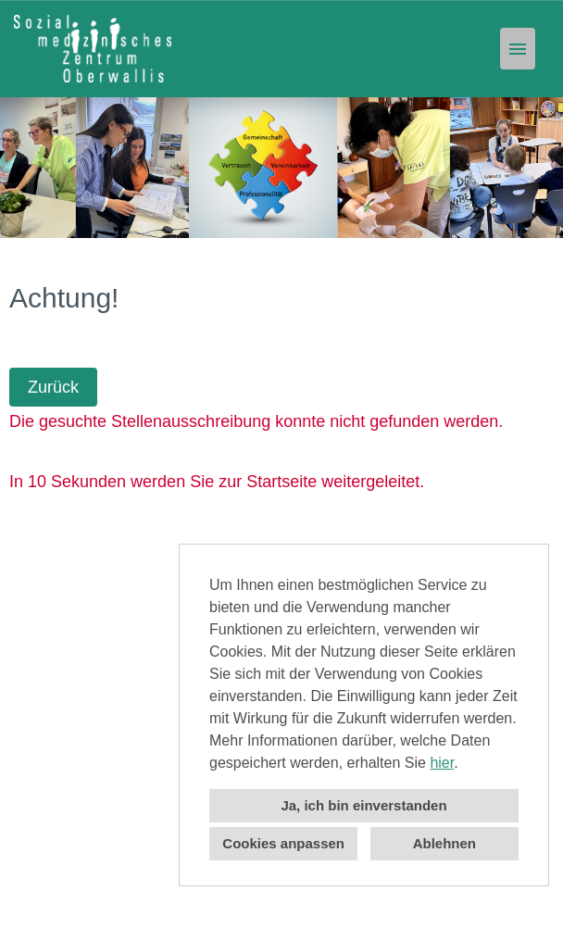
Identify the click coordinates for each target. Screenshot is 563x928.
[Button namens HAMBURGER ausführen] (517, 48)
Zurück (53, 387)
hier (442, 763)
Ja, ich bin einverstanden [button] (363, 805)
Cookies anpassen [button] (283, 843)
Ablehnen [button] (444, 843)
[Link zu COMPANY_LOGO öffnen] (92, 48)
